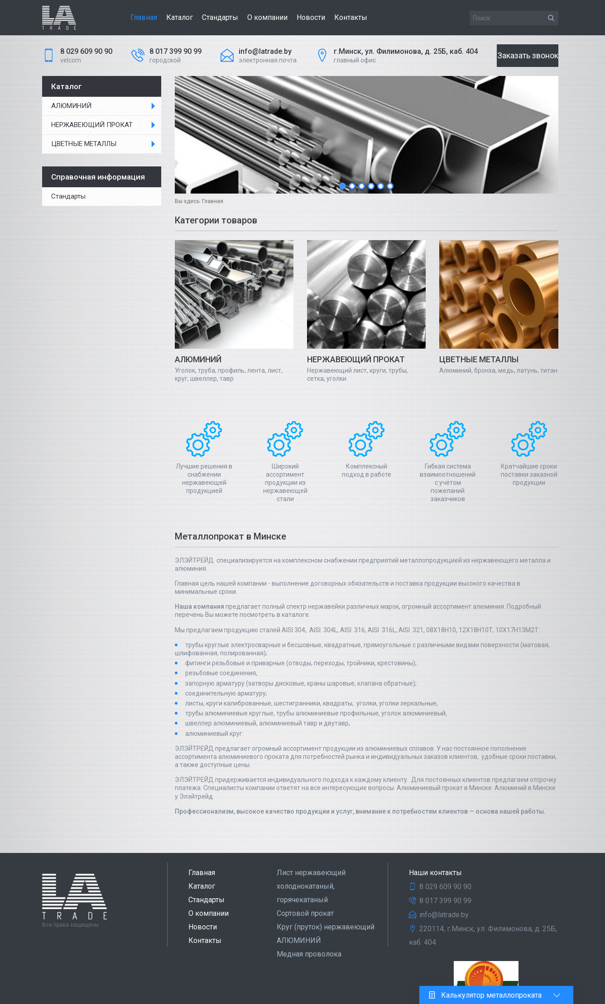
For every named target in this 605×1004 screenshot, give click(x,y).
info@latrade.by (265, 51)
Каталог (179, 17)
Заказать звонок (527, 55)
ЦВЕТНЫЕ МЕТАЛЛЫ (83, 144)
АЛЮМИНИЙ (71, 106)
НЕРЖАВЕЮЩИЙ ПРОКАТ (92, 125)
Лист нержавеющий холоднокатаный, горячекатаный (311, 886)
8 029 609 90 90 (86, 51)
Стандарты (220, 17)
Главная (143, 17)
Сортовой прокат (305, 913)
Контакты (350, 17)
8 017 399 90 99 (175, 51)
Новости (311, 17)
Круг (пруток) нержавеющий (326, 927)
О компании (267, 17)
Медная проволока (309, 954)
